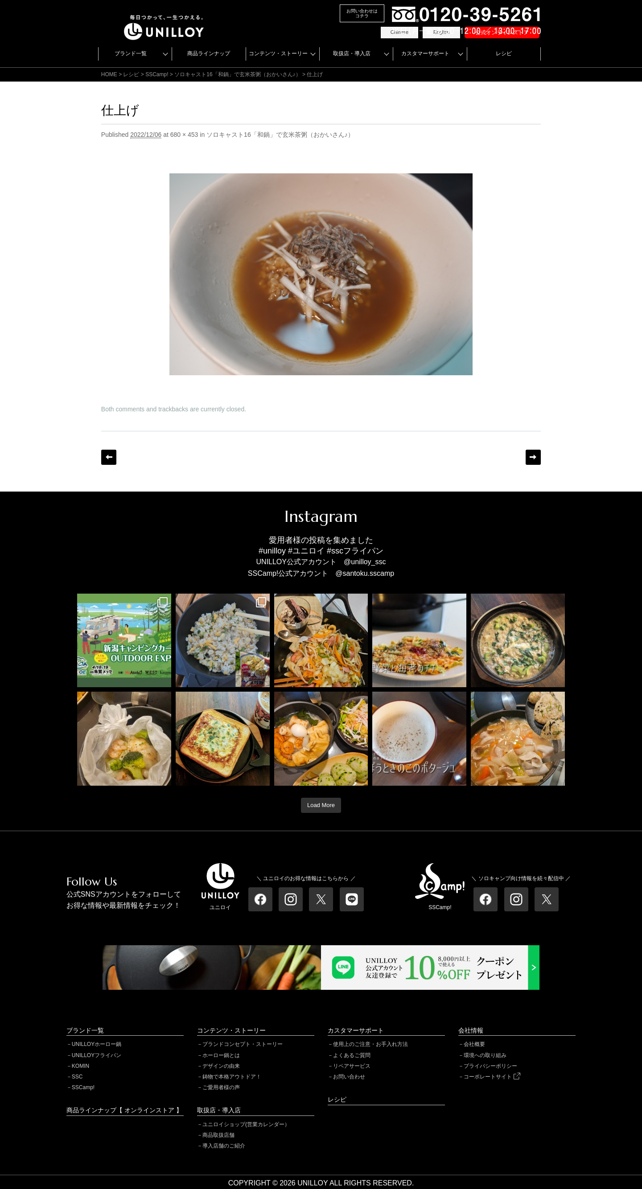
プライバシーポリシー (490, 1066)
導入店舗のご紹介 (223, 1146)
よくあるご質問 (351, 1055)
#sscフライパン (355, 550)
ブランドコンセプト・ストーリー (242, 1044)
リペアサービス (351, 1066)
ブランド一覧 (131, 53)
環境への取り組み (485, 1055)
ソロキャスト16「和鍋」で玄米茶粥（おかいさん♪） (237, 74)
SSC (77, 1077)
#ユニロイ (306, 550)
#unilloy (272, 550)
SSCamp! (83, 1087)
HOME (109, 74)
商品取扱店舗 (218, 1135)
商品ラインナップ (208, 53)
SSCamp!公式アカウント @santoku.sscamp (321, 573)
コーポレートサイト (492, 1077)
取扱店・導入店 (351, 53)
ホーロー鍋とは (221, 1055)
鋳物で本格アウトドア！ (231, 1077)
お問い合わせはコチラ (362, 13)
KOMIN (80, 1066)
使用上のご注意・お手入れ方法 (370, 1044)
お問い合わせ (349, 1077)
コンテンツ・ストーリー (278, 53)
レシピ (504, 53)
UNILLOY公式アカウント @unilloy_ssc (321, 562)
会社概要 (474, 1044)
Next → (533, 457)
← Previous (108, 457)
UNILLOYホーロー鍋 (96, 1044)
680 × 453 (184, 134)
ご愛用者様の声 (221, 1087)
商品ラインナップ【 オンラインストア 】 (124, 1110)
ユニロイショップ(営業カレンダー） (246, 1124)
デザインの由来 (221, 1066)
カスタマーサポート (425, 53)
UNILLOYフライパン (96, 1055)
